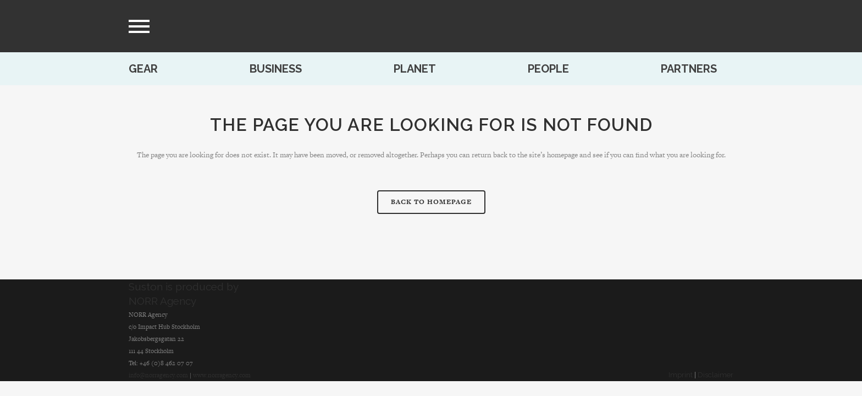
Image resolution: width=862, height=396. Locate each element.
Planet (415, 68)
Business (276, 68)
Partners (689, 68)
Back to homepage (431, 202)
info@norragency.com (158, 375)
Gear (143, 68)
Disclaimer (715, 375)
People (548, 68)
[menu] (139, 26)
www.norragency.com (222, 375)
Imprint (680, 375)
